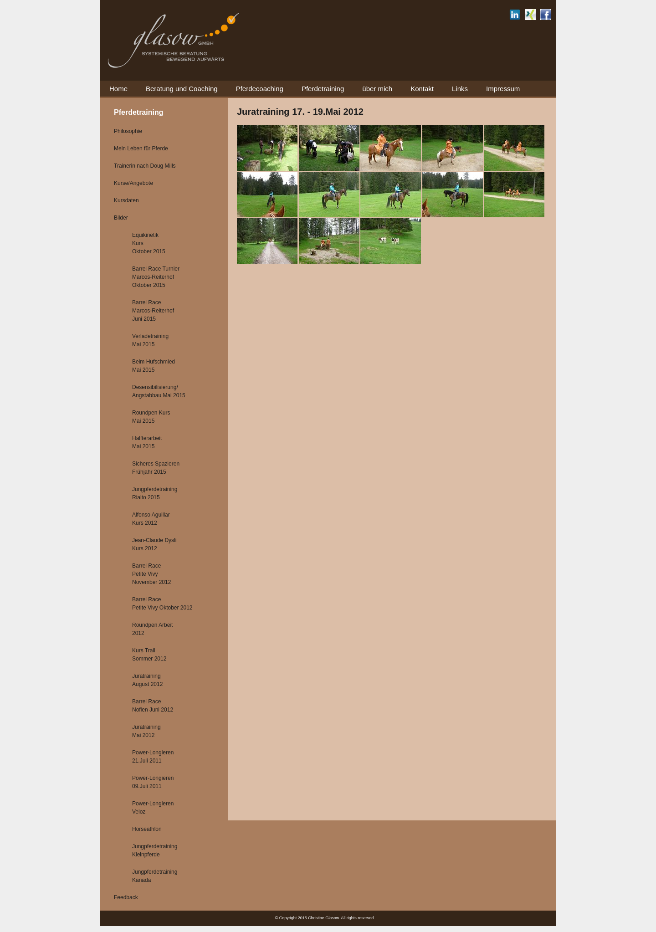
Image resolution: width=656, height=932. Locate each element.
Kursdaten (126, 200)
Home (118, 88)
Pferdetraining (323, 88)
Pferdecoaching (259, 88)
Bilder (121, 218)
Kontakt (422, 88)
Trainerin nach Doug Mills (145, 166)
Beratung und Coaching (182, 88)
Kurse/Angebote (133, 183)
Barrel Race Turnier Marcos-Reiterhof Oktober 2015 (155, 277)
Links (460, 88)
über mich (377, 88)
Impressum (503, 88)
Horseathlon (147, 829)
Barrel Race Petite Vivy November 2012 (151, 574)
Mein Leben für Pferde (141, 148)
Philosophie (128, 131)
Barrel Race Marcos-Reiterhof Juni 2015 (153, 310)
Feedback (126, 897)
